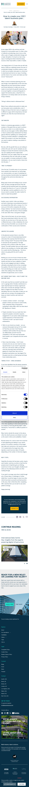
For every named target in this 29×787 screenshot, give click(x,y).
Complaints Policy (5, 649)
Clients (3, 637)
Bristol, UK (3, 684)
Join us (3, 642)
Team (2, 639)
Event (2, 666)
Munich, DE (4, 693)
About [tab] (23, 372)
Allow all (14, 413)
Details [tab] (14, 372)
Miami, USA (4, 691)
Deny (14, 417)
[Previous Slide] (24, 563)
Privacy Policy (4, 657)
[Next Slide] (27, 563)
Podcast (3, 671)
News (2, 669)
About (2, 630)
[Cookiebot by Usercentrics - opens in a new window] (21, 368)
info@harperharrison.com (7, 705)
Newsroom (16, 10)
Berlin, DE (3, 681)
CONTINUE (21, 784)
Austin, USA (4, 679)
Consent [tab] (5, 372)
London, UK (4, 686)
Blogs (2, 664)
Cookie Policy (4, 652)
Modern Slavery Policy (6, 654)
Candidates (4, 635)
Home (10, 10)
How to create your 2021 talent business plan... (14, 12)
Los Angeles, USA (5, 688)
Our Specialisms (5, 632)
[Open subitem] (10, 632)
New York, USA (4, 696)
